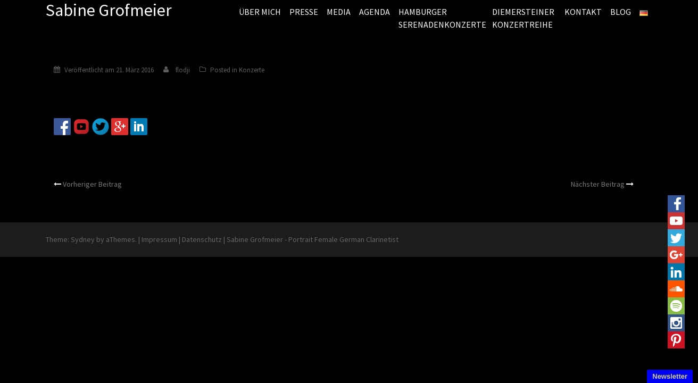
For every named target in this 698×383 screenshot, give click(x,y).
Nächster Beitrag (598, 184)
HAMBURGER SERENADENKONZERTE (441, 18)
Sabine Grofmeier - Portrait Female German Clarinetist (312, 239)
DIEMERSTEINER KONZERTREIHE (523, 18)
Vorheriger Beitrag (92, 184)
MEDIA (339, 11)
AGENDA (374, 11)
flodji (183, 69)
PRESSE (303, 11)
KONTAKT (583, 11)
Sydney (83, 239)
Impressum (159, 239)
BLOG (620, 11)
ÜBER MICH (260, 11)
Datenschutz (202, 239)
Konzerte (251, 69)
